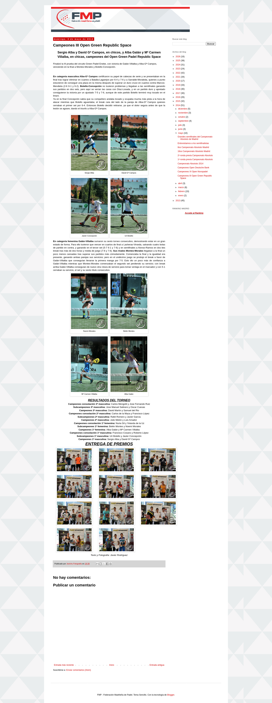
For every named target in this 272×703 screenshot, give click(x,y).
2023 (178, 68)
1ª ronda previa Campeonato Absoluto (195, 159)
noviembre (183, 113)
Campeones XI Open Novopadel (193, 171)
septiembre (183, 121)
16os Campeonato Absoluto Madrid (194, 151)
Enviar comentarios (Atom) (78, 670)
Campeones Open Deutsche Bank (193, 167)
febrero (181, 191)
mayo (181, 133)
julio (180, 125)
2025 (178, 60)
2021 (178, 77)
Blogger (170, 695)
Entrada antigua (157, 665)
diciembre (183, 109)
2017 (178, 93)
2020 (178, 81)
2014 (178, 105)
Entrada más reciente (64, 665)
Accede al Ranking (194, 213)
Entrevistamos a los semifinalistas (193, 143)
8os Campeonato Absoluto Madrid (193, 147)
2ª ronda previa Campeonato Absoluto (195, 155)
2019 (178, 85)
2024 (178, 64)
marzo (181, 187)
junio (180, 129)
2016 (178, 97)
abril (180, 183)
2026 (178, 56)
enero (181, 195)
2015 (178, 101)
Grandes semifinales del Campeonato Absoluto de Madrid (195, 137)
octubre (182, 117)
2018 (178, 89)
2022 (178, 73)
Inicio (111, 665)
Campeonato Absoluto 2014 (190, 163)
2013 (178, 200)
